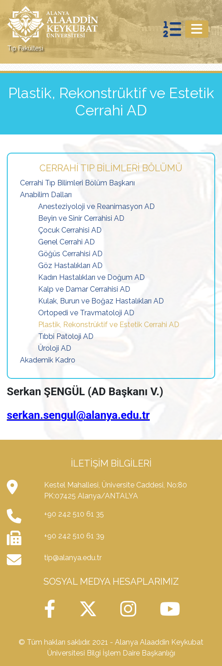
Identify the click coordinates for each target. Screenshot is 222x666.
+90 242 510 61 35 (74, 514)
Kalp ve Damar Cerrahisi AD (84, 289)
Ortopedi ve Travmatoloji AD (86, 312)
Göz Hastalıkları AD (70, 265)
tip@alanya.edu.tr (73, 557)
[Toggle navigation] (196, 29)
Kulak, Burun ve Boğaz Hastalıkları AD (101, 301)
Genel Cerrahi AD (66, 242)
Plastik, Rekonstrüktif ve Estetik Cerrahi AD (108, 324)
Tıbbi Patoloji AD (66, 336)
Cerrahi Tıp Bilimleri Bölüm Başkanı (77, 183)
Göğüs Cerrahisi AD (70, 253)
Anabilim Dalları (46, 194)
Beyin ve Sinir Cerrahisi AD (81, 218)
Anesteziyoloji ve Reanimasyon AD (96, 206)
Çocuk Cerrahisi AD (70, 230)
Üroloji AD (54, 348)
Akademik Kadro (47, 360)
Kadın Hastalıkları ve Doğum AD (91, 277)
